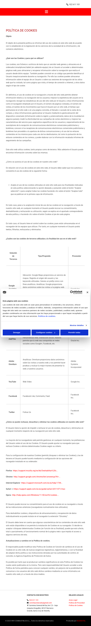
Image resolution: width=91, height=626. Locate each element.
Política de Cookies (76, 605)
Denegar (16, 332)
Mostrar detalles (77, 325)
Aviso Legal (73, 600)
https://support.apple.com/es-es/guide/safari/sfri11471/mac (39, 489)
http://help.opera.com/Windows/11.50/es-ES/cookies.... (35, 495)
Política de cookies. (47, 316)
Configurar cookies (45, 332)
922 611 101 (74, 4)
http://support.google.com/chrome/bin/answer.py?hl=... (37, 477)
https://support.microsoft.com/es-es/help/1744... (41, 483)
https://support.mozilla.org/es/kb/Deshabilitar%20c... (35, 471)
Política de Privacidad (77, 603)
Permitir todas (74, 332)
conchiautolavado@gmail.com (40, 603)
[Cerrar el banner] (87, 292)
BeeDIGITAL (81, 621)
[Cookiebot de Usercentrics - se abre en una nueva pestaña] (71, 292)
